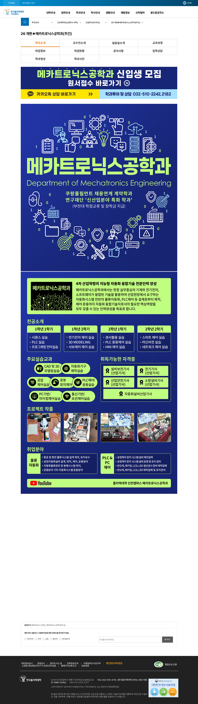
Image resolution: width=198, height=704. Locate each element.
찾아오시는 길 (56, 663)
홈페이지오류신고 (68, 665)
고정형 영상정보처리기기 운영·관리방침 (39, 665)
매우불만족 (66, 639)
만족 (39, 639)
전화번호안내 (72, 663)
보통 (47, 639)
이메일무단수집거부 (92, 663)
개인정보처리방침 (114, 663)
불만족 (55, 639)
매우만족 (30, 639)
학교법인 (11, 3)
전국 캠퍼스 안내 (28, 3)
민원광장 (85, 665)
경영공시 (41, 663)
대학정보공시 (27, 663)
